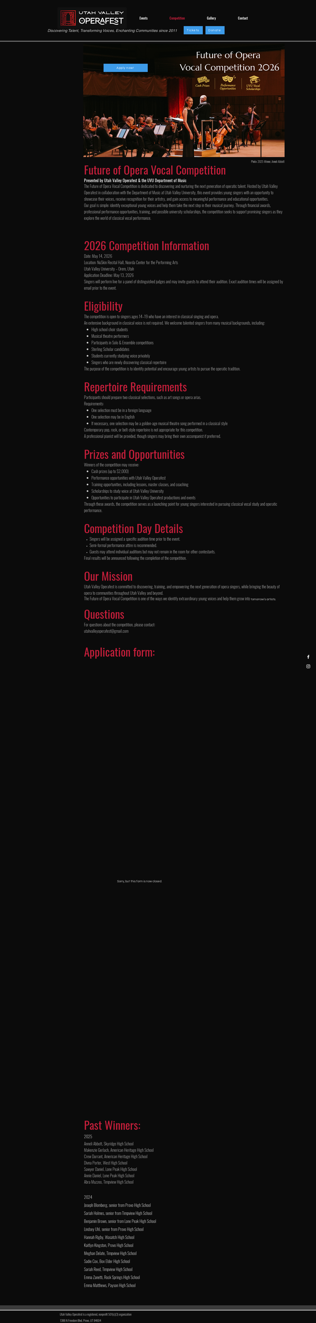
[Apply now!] (126, 68)
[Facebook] (308, 656)
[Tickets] (193, 30)
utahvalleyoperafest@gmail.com (106, 631)
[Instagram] (308, 666)
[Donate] (215, 30)
